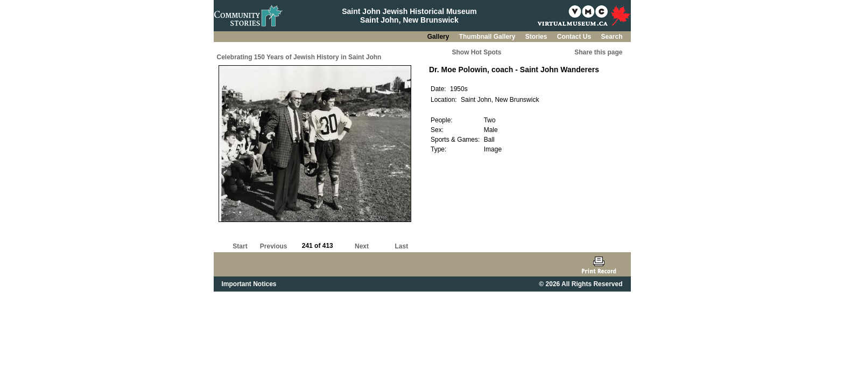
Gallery (439, 36)
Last (401, 246)
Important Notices (249, 284)
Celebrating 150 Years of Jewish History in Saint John (299, 57)
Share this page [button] (598, 52)
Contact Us (575, 36)
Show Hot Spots (477, 52)
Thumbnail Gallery (488, 36)
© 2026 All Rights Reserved (580, 284)
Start (240, 246)
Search (611, 36)
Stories (537, 36)
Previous (273, 246)
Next (362, 246)
